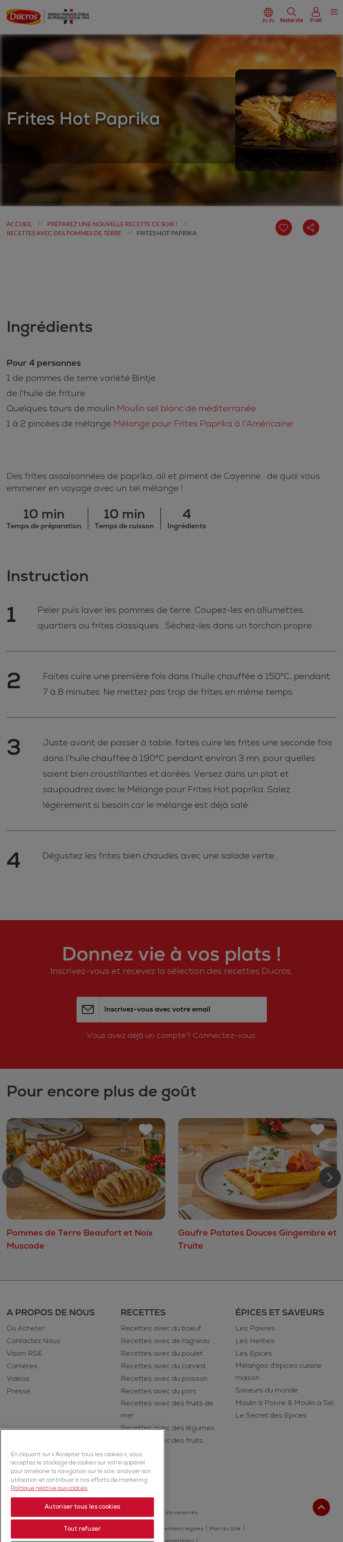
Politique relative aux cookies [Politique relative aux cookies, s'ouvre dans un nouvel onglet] (49, 1516)
